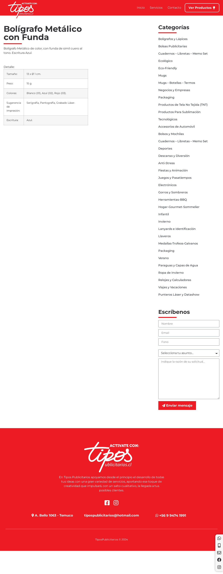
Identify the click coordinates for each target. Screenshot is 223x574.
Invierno (164, 221)
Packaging (166, 97)
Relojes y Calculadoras (174, 280)
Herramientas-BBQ (172, 199)
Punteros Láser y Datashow (178, 294)
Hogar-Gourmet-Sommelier (178, 207)
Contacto (172, 7)
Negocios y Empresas (174, 90)
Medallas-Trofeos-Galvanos (178, 243)
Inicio (139, 7)
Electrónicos (167, 185)
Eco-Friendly (167, 68)
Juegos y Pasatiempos (174, 177)
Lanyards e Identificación (177, 229)
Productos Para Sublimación (179, 112)
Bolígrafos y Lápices (172, 39)
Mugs (162, 75)
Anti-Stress (166, 163)
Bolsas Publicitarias (172, 46)
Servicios (154, 7)
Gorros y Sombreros (173, 192)
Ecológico (165, 61)
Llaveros (164, 236)
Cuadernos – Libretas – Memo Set (183, 53)
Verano (163, 258)
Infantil (163, 214)
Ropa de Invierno (171, 272)
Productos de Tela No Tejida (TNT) (183, 104)
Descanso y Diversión (174, 156)
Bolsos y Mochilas (171, 134)
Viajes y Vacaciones (172, 287)
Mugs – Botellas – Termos (176, 83)
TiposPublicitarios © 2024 (111, 539)
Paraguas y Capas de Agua (178, 265)
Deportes (165, 148)
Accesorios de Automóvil (176, 126)
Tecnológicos (167, 119)
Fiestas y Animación (173, 170)
